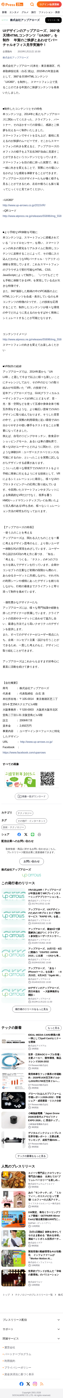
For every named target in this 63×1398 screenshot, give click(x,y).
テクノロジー (25, 813)
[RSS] (42, 1384)
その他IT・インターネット (32, 821)
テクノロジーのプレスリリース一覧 (34, 1294)
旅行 (33, 12)
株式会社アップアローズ (16, 57)
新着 (4, 12)
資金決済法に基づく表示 (18, 1374)
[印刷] (39, 834)
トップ (6, 1294)
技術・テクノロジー (13, 827)
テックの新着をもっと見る (31, 1156)
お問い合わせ (32, 861)
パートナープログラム (17, 1354)
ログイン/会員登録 (49, 4)
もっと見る (53, 1028)
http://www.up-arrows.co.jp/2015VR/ (24, 205)
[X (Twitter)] (26, 834)
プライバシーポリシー (17, 1367)
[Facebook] (19, 834)
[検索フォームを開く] (32, 4)
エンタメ (14, 12)
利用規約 (9, 1360)
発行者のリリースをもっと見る (31, 1009)
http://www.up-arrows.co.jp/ (36, 741)
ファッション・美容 (49, 12)
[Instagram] (35, 1384)
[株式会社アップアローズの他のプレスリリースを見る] (53, 20)
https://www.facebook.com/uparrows (24, 752)
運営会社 (9, 1347)
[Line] (32, 834)
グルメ (25, 12)
